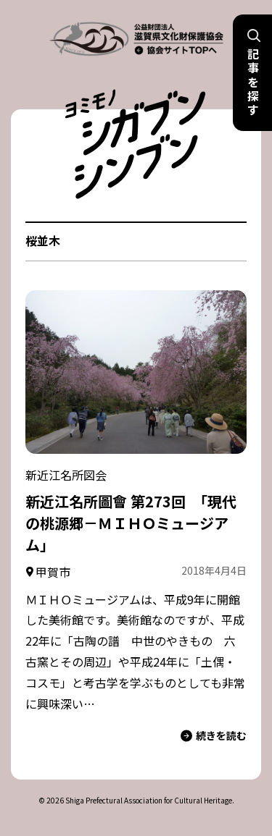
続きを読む (214, 735)
